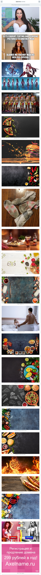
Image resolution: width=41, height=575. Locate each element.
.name (20, 1)
